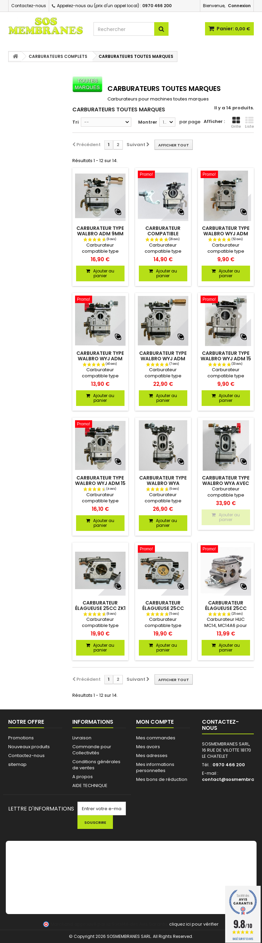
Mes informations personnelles (155, 767)
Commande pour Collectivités (91, 749)
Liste (249, 122)
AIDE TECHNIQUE (89, 785)
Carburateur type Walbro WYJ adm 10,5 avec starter (100, 358)
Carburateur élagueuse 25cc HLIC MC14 (226, 608)
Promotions (21, 738)
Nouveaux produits (29, 746)
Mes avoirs (148, 746)
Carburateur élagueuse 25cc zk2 (163, 608)
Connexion (239, 6)
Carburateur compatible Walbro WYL (162, 233)
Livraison (81, 738)
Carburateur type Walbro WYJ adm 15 (226, 355)
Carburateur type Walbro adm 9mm (100, 230)
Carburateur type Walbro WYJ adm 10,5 (225, 233)
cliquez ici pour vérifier (194, 924)
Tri (75, 122)
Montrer (147, 122)
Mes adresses (152, 755)
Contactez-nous (28, 6)
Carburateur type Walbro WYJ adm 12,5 (163, 358)
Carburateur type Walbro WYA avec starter (225, 483)
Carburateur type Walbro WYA (163, 480)
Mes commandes (155, 738)
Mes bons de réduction (161, 779)
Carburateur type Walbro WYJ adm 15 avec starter (100, 483)
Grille (236, 122)
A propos (82, 776)
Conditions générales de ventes (96, 764)
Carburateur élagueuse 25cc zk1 (100, 605)
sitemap (17, 764)
